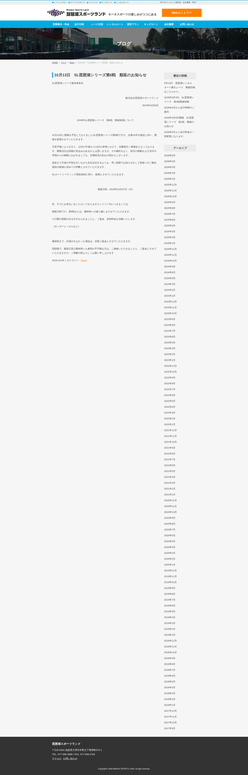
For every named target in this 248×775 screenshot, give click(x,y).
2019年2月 (170, 629)
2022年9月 (170, 377)
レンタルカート (115, 24)
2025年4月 (170, 231)
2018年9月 (170, 658)
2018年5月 (170, 681)
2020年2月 (170, 558)
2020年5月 (170, 541)
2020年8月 (170, 523)
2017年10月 (170, 722)
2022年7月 (170, 389)
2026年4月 (170, 161)
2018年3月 (170, 693)
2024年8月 (170, 272)
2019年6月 (170, 605)
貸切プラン (133, 24)
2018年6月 (170, 675)
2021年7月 (170, 459)
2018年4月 (170, 687)
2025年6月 (170, 219)
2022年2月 (170, 418)
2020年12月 (170, 500)
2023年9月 (170, 319)
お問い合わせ (187, 24)
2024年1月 (170, 295)
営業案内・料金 (61, 24)
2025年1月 (170, 243)
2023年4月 (170, 342)
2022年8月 (170, 383)
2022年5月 (170, 401)
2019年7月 (170, 599)
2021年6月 (170, 465)
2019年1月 (170, 634)
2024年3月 (170, 284)
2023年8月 (170, 325)
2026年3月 (170, 167)
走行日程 (79, 24)
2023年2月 (170, 354)
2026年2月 (170, 173)
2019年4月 (170, 617)
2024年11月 (170, 254)
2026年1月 (170, 178)
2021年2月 (170, 488)
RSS (194, 2)
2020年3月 (170, 553)
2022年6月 (170, 395)
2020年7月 (170, 529)
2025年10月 (170, 196)
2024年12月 (170, 249)
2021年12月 (170, 430)
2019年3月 (170, 623)
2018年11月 (170, 646)
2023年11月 (170, 307)
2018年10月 (170, 652)
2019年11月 (170, 576)
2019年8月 (170, 594)
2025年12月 (170, 184)
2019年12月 (170, 570)
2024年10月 (170, 260)
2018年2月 (170, 699)
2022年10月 (170, 371)
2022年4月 (170, 406)
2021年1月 (170, 494)
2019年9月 (170, 588)
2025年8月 (170, 208)
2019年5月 (170, 611)
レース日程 (97, 24)
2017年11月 (170, 716)
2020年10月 (170, 512)
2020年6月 (170, 535)
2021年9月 (170, 447)
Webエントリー (182, 12)
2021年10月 (170, 442)
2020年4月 (170, 547)
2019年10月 (170, 582)
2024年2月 (170, 290)
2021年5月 (170, 471)
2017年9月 (170, 728)
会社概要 (186, 2)
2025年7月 (170, 214)
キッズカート (151, 24)
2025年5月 (170, 225)
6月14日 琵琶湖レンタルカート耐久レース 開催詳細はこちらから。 (179, 87)
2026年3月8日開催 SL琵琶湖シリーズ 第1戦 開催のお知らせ (179, 122)
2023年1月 (170, 360)
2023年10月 (170, 313)
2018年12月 (170, 640)
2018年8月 (170, 664)
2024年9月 (170, 266)
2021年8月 (170, 453)
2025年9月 (170, 202)
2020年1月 (170, 564)
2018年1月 (170, 705)
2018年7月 (170, 670)
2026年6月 (170, 155)
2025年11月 (170, 190)
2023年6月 (170, 336)
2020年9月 (170, 518)
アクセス (57, 758)
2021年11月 (170, 436)
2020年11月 (170, 506)
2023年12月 (170, 301)
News (84, 260)
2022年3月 (170, 412)
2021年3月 (170, 482)
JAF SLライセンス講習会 (170, 2)
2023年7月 (170, 330)
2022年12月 (170, 366)
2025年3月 (170, 237)
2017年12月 (170, 710)
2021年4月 (170, 477)
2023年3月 (170, 348)
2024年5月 (170, 278)
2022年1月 (170, 424)
